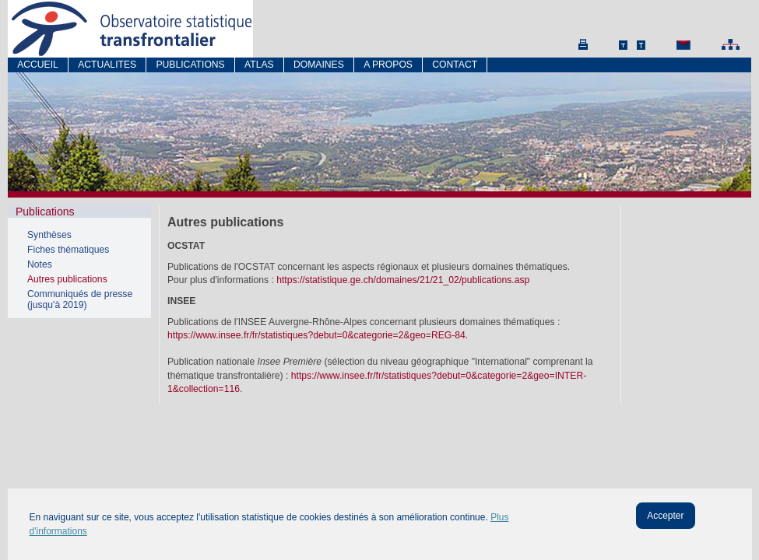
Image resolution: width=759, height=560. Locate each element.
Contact (454, 64)
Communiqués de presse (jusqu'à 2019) (79, 299)
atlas (259, 64)
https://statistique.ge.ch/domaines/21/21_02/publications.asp (402, 280)
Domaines (318, 64)
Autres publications (67, 279)
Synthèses (49, 234)
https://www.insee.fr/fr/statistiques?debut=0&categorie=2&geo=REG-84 (316, 335)
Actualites (107, 64)
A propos (388, 64)
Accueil (37, 64)
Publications (190, 64)
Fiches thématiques (68, 249)
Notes (39, 264)
